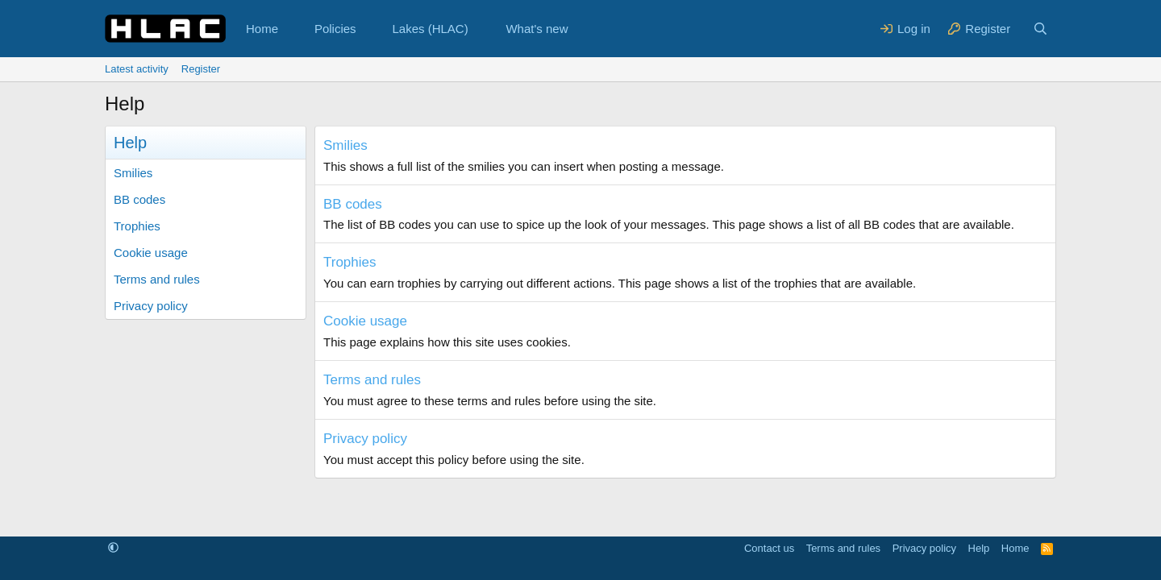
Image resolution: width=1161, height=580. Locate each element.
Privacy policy (151, 306)
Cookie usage (151, 252)
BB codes (139, 199)
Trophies (137, 226)
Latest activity (137, 69)
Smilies (133, 173)
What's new (537, 28)
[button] (291, 28)
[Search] (1040, 28)
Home (262, 28)
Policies (335, 28)
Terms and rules (157, 279)
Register (200, 69)
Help (979, 548)
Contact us (769, 548)
